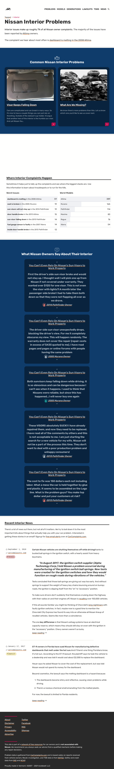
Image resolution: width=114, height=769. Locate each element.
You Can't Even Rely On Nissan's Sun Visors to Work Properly (57, 267)
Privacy (8, 727)
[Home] (8, 9)
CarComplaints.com (77, 536)
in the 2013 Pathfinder (26, 219)
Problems (49, 9)
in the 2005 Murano (21, 204)
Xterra (63, 224)
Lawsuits (87, 9)
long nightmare (96, 605)
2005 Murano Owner (59, 356)
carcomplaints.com (17, 553)
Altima (26, 33)
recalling (83, 598)
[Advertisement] (57, 152)
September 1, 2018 (17, 549)
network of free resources (32, 744)
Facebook (26, 723)
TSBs (96, 9)
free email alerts (53, 536)
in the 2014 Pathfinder (28, 209)
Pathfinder (65, 209)
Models (61, 9)
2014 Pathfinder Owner (59, 304)
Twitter (25, 719)
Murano (64, 204)
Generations (74, 9)
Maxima (64, 214)
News (103, 9)
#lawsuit (11, 654)
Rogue (63, 219)
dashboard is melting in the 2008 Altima (70, 40)
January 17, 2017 (16, 646)
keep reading (39, 633)
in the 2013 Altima (23, 214)
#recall (10, 557)
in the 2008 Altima (24, 199)
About (7, 719)
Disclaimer (9, 723)
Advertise (9, 734)
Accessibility (10, 730)
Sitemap (25, 730)
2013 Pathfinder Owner (59, 456)
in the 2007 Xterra (26, 224)
